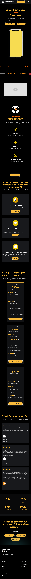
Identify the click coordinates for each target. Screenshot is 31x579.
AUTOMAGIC (12, 292)
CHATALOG (11, 301)
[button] (28, 1)
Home (3, 564)
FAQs (3, 575)
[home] (8, 2)
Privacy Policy (4, 573)
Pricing (3, 568)
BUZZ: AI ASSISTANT (13, 297)
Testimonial (4, 570)
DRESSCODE (11, 311)
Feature (3, 566)
